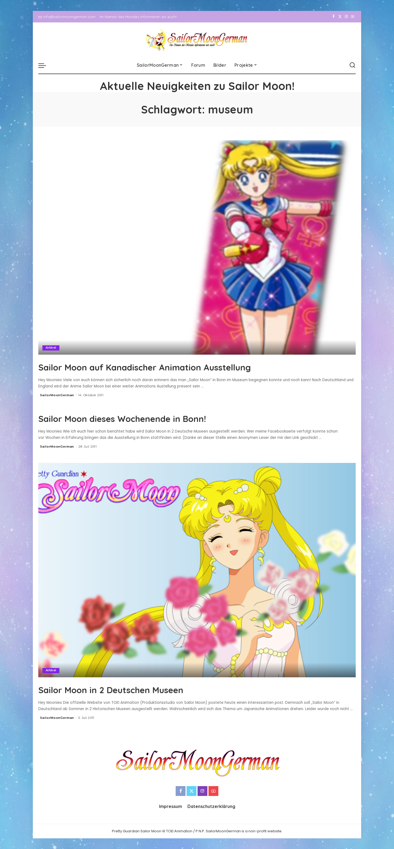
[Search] (352, 65)
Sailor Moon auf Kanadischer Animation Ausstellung (176, 366)
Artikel (51, 348)
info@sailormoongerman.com (66, 16)
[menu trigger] (44, 65)
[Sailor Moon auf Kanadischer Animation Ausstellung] (197, 247)
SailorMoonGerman (57, 395)
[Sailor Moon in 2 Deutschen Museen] (197, 570)
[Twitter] (340, 16)
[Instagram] (346, 16)
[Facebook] (334, 16)
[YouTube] (352, 16)
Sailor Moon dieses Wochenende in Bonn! (146, 417)
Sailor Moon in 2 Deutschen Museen (132, 689)
